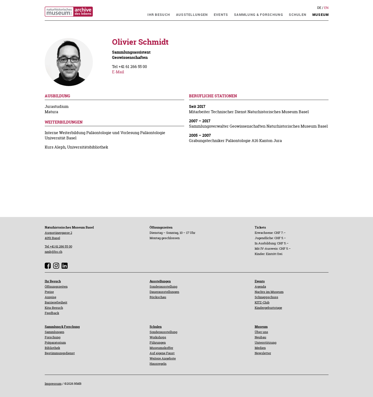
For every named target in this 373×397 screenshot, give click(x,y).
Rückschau (158, 297)
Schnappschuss (266, 297)
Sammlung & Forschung (62, 326)
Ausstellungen (160, 281)
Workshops (158, 337)
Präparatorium (55, 342)
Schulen (156, 326)
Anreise (50, 297)
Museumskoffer (161, 348)
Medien (260, 348)
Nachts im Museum (269, 292)
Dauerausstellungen (164, 292)
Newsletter (263, 353)
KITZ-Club (262, 302)
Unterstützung (265, 342)
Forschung (52, 337)
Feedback (52, 313)
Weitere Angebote (163, 358)
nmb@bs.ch (53, 251)
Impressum (53, 383)
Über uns (261, 332)
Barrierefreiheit (56, 302)
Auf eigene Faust (162, 353)
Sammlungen (54, 332)
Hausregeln (158, 363)
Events (260, 281)
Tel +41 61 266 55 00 (58, 246)
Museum (261, 326)
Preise (49, 292)
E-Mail (118, 71)
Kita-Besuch (54, 307)
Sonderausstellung (163, 286)
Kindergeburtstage (268, 307)
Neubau (260, 337)
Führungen (158, 342)
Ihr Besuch (53, 281)
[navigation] (158, 14)
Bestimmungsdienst (60, 353)
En (326, 8)
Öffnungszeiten (56, 286)
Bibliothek (52, 348)
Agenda (260, 286)
